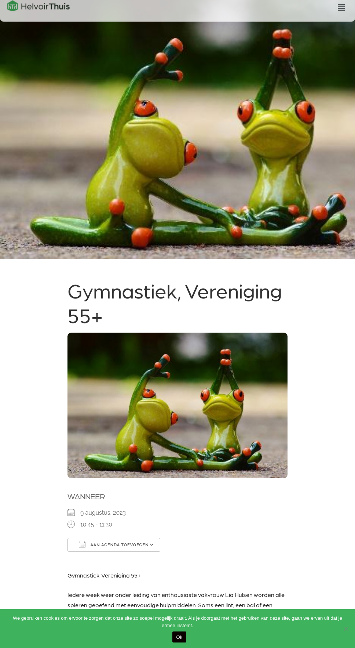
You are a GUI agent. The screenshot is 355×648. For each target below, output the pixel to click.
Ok (179, 637)
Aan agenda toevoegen (114, 544)
